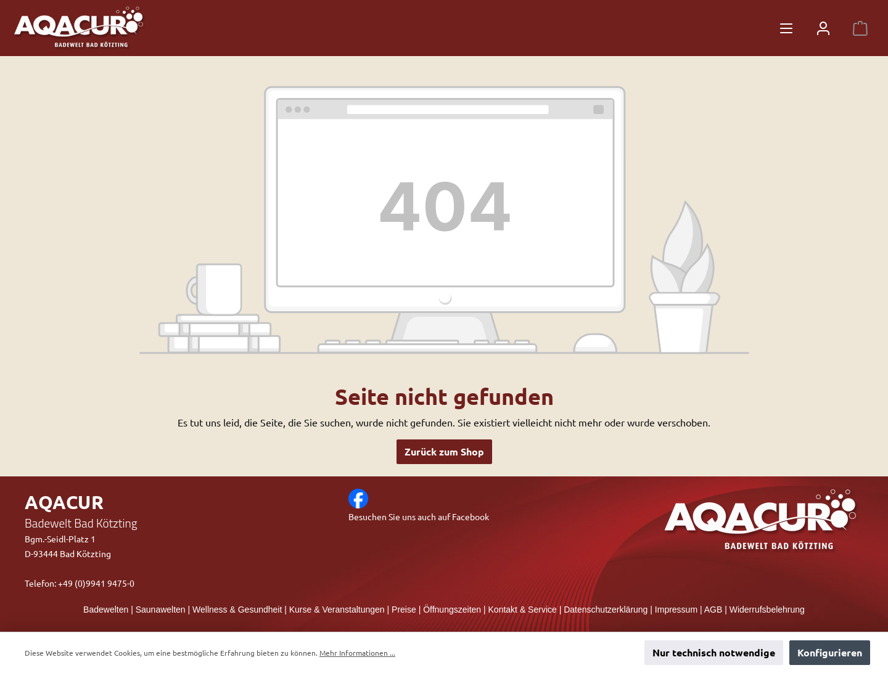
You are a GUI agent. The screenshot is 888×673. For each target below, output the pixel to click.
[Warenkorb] (860, 28)
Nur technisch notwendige (713, 652)
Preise (404, 609)
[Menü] (786, 28)
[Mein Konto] (823, 28)
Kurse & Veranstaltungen (337, 609)
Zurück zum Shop (444, 451)
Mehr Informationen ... (357, 653)
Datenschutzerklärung (606, 609)
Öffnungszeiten (452, 609)
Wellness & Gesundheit (237, 609)
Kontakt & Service (522, 609)
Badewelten (105, 609)
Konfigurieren (829, 652)
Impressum (676, 609)
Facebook (470, 516)
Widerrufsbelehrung (767, 609)
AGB (713, 609)
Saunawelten (161, 609)
